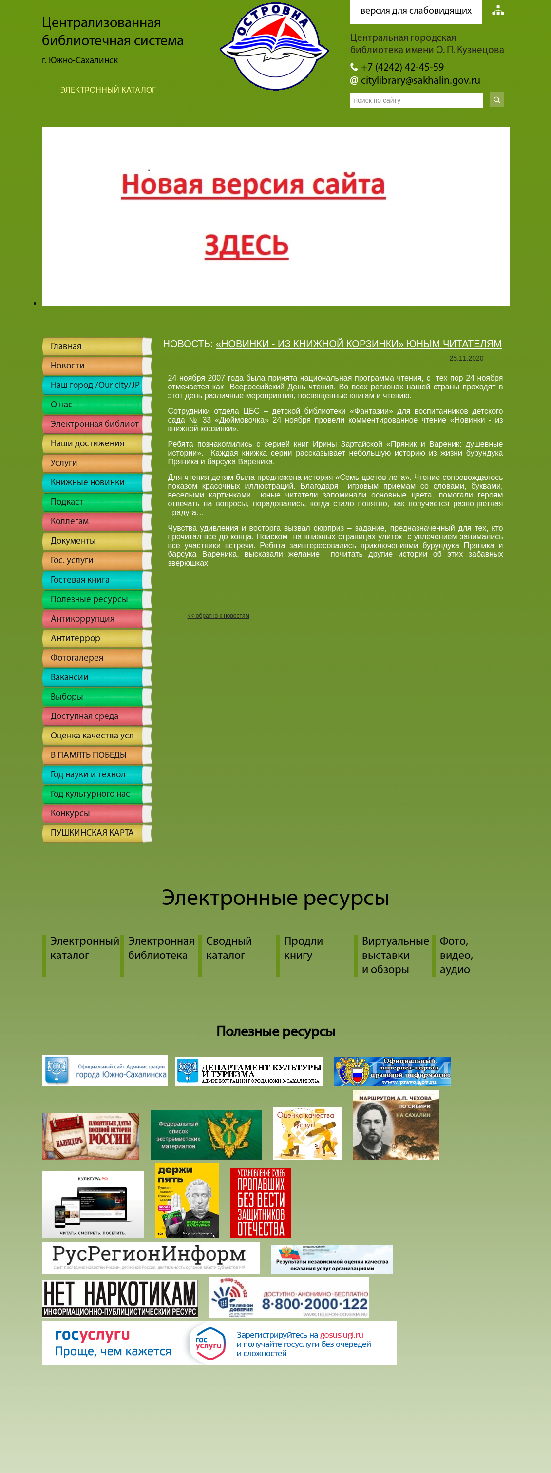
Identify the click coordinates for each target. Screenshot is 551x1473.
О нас (62, 405)
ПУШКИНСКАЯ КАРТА (92, 833)
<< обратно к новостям (218, 615)
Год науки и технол (88, 775)
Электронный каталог (108, 90)
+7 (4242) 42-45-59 (402, 68)
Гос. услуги (72, 561)
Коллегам (70, 522)
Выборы (67, 697)
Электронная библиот (95, 424)
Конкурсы (70, 814)
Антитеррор (75, 639)
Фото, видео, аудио (456, 956)
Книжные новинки (88, 483)
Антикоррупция (82, 619)
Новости (68, 366)
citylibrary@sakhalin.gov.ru (420, 81)
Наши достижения (87, 444)
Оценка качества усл (92, 736)
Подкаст (67, 502)
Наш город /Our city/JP (95, 385)
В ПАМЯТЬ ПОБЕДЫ (89, 755)
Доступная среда (84, 716)
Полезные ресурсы (89, 600)
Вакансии (70, 677)
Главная (66, 346)
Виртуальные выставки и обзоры (395, 956)
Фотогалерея (77, 658)
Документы (73, 541)
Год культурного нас (90, 794)
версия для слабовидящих (416, 11)
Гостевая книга (80, 580)
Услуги (64, 463)
